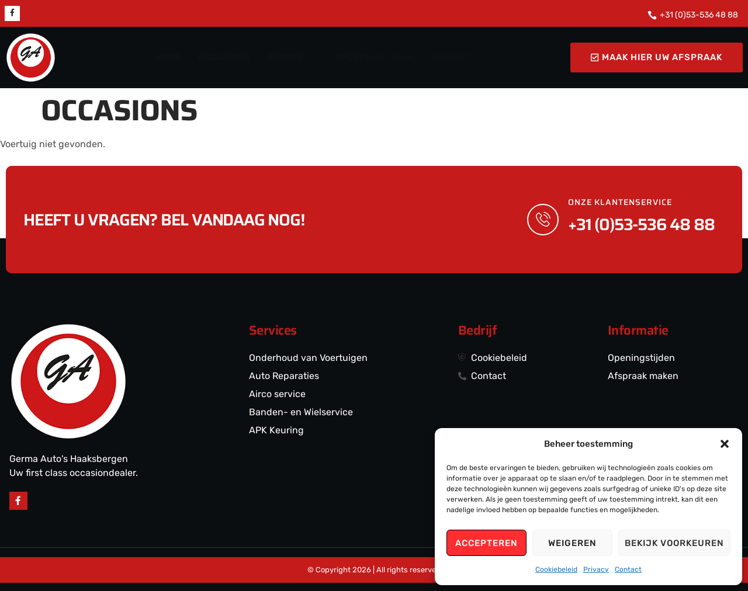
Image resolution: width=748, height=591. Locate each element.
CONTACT (449, 57)
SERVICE (291, 57)
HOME (171, 57)
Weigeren (572, 543)
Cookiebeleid (556, 569)
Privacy (596, 569)
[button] (724, 444)
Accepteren (486, 543)
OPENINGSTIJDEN (373, 57)
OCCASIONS (226, 57)
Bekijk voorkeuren (674, 543)
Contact (628, 569)
